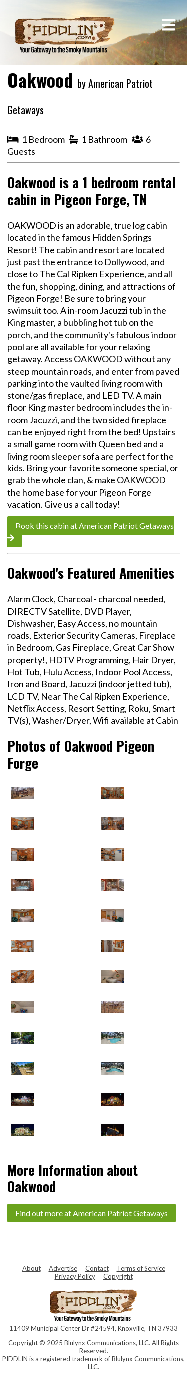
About (31, 1268)
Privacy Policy (75, 1276)
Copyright (118, 1276)
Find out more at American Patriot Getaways (91, 1213)
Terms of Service (141, 1268)
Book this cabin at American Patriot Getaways (90, 531)
